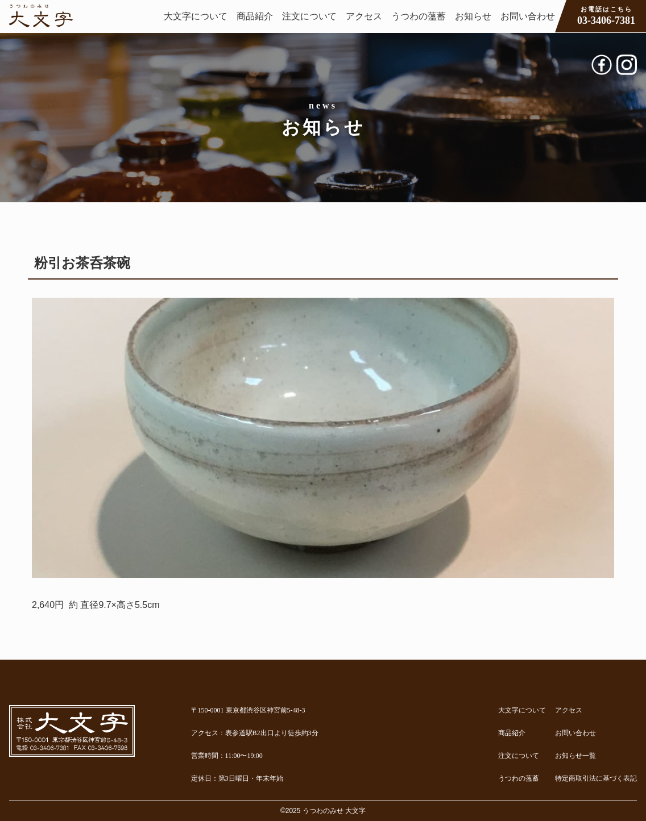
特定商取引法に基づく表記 (596, 778)
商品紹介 (255, 16)
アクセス (364, 16)
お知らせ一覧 (575, 756)
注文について (309, 16)
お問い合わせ (527, 16)
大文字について (195, 16)
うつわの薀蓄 (418, 16)
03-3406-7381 (606, 15)
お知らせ (473, 16)
